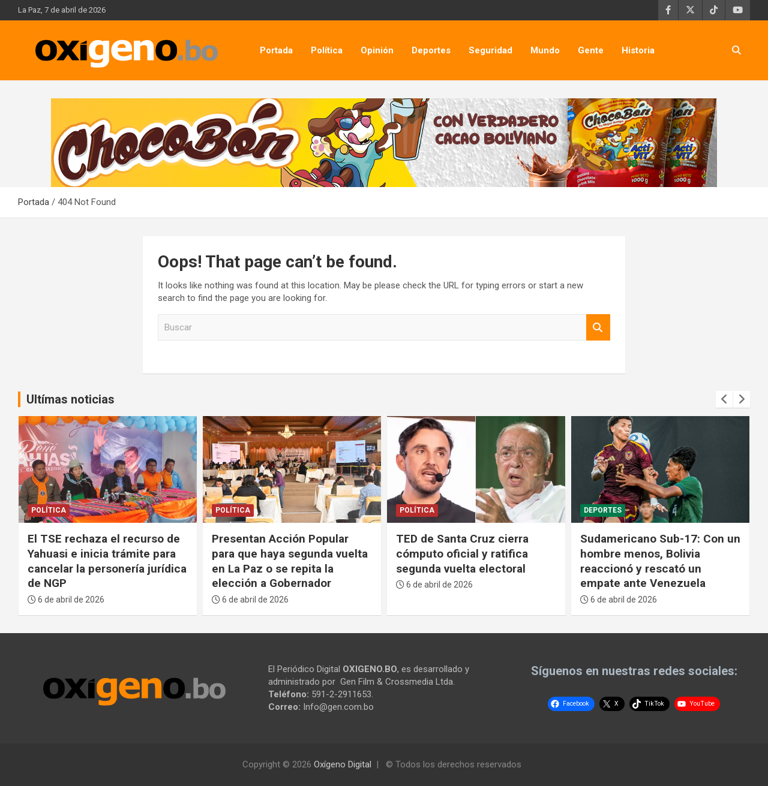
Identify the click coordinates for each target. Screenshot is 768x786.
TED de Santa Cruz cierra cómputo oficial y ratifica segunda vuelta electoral (462, 553)
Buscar (598, 327)
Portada (276, 50)
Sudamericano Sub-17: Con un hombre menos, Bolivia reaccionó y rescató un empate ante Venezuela (660, 561)
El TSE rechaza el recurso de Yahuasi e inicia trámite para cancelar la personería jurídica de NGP (107, 561)
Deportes (431, 50)
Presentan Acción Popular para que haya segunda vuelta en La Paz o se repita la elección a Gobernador (290, 561)
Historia (638, 50)
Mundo (545, 50)
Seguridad (490, 50)
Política (327, 50)
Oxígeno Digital (342, 764)
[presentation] (724, 399)
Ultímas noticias (70, 399)
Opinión (377, 50)
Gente (591, 50)
